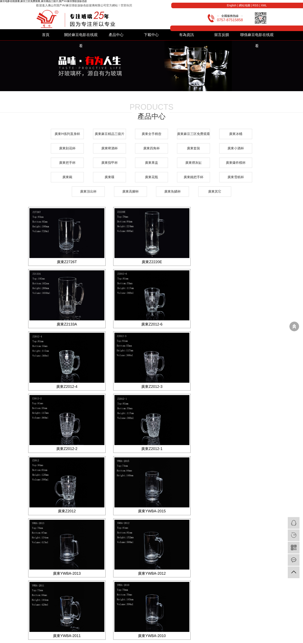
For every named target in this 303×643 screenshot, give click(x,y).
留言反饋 (221, 35)
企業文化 (202, 569)
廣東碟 (109, 177)
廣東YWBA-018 (236, 510)
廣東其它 (214, 191)
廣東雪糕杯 (235, 177)
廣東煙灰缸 (193, 162)
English (231, 5)
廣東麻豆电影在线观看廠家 (212, 639)
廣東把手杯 (67, 162)
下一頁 (161, 524)
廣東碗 (67, 177)
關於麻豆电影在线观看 (81, 36)
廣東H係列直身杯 (67, 134)
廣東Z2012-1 (151, 386)
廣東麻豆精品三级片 (109, 134)
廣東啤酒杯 (109, 148)
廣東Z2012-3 (236, 324)
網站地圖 (244, 5)
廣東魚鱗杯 (172, 191)
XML (264, 5)
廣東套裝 (193, 148)
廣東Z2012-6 (66, 324)
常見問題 (156, 574)
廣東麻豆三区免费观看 (193, 134)
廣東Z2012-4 (151, 324)
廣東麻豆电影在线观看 (179, 639)
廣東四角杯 (151, 148)
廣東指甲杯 (109, 162)
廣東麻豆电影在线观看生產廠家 (250, 639)
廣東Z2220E (151, 262)
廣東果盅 (151, 162)
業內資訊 (156, 569)
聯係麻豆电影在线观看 (257, 36)
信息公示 (156, 579)
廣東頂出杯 (88, 191)
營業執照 (126, 5)
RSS (256, 5)
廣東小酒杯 (235, 148)
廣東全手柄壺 (151, 134)
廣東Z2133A (236, 262)
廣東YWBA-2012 (236, 448)
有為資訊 (186, 35)
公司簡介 (202, 563)
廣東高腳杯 (130, 191)
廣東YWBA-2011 (66, 510)
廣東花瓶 (151, 177)
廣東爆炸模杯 (236, 162)
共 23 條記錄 (117, 524)
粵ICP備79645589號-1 (135, 639)
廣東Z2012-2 (66, 386)
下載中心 (151, 35)
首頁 (45, 35)
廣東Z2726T (67, 262)
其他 (47, 590)
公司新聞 (156, 563)
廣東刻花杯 (67, 148)
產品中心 (116, 35)
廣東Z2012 (236, 386)
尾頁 (174, 524)
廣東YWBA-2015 (66, 448)
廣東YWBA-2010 (151, 510)
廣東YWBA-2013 (151, 448)
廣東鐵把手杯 (193, 177)
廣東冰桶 (235, 134)
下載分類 (110, 563)
